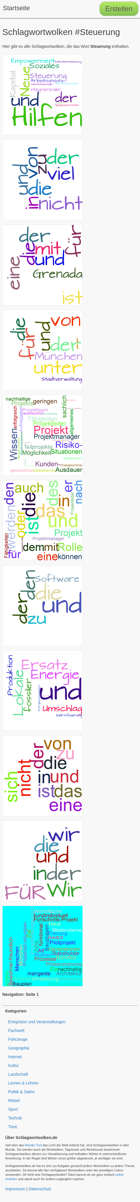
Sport (13, 1109)
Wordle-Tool (33, 1145)
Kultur (13, 1065)
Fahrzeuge (18, 1039)
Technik (15, 1118)
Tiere (12, 1126)
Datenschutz (40, 1189)
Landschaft (18, 1074)
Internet (15, 1056)
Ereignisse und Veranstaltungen (37, 1021)
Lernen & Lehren (23, 1083)
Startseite (16, 8)
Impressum (15, 1189)
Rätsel (14, 1100)
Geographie (18, 1048)
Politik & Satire (21, 1091)
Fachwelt (16, 1030)
